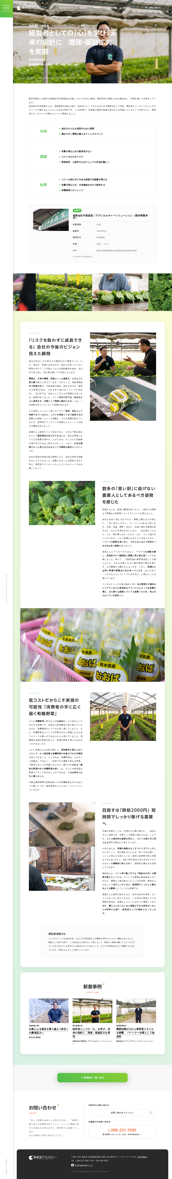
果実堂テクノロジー (32, 7)
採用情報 (114, 8)
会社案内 (129, 8)
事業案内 (85, 8)
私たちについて (68, 8)
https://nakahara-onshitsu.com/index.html (116, 250)
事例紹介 (100, 8)
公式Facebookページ (84, 1165)
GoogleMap (142, 1157)
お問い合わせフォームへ (131, 1112)
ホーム (21, 78)
